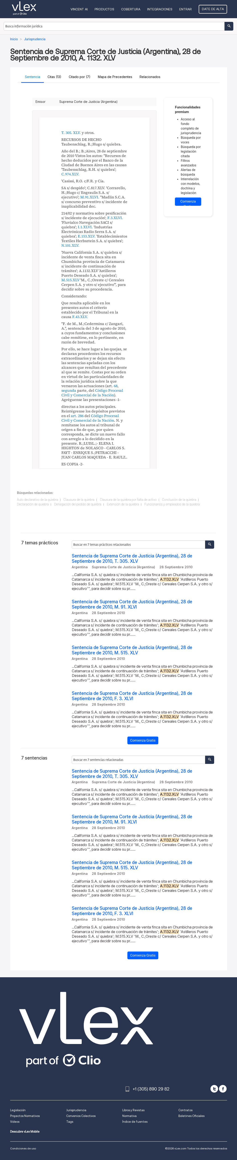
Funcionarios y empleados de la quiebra (172, 504)
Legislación (18, 1110)
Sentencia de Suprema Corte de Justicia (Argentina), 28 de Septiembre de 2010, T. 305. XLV (132, 558)
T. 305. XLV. (71, 132)
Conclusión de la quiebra (179, 500)
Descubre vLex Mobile (24, 1131)
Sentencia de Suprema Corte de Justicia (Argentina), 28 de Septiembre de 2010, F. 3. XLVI (132, 696)
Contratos (185, 1110)
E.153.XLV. (87, 236)
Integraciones (159, 9)
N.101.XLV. (70, 245)
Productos (104, 9)
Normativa (129, 1116)
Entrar (185, 9)
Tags (69, 1121)
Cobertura (130, 9)
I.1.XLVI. (85, 226)
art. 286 (77, 415)
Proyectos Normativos (25, 1116)
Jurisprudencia (76, 1110)
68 (115, 385)
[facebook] (223, 1089)
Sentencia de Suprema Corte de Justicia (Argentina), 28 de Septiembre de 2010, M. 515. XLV (132, 650)
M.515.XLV (70, 279)
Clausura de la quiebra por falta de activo (128, 500)
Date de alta (213, 9)
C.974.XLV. (70, 174)
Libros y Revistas (133, 1110)
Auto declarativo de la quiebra (37, 500)
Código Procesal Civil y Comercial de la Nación (92, 392)
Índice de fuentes (134, 1121)
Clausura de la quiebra (78, 500)
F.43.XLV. (80, 316)
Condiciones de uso (23, 1148)
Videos (14, 1121)
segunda (68, 390)
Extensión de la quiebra (123, 504)
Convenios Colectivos (81, 1116)
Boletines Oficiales (191, 1116)
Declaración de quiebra (33, 504)
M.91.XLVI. (89, 197)
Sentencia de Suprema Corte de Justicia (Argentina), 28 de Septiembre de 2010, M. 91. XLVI (132, 604)
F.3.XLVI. (115, 217)
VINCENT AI (79, 9)
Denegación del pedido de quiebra (77, 504)
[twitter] (214, 1089)
